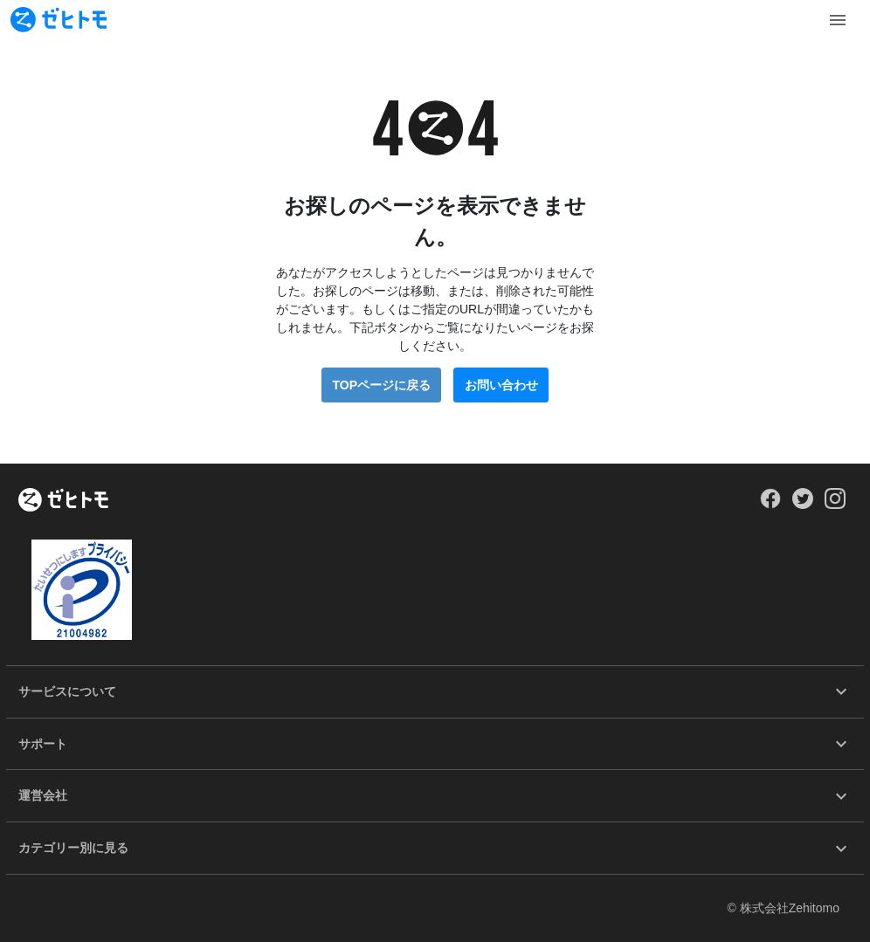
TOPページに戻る (381, 385)
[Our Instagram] (835, 505)
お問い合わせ (501, 385)
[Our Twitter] (802, 505)
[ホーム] (63, 501)
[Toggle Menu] (837, 20)
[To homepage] (58, 19)
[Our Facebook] (770, 505)
